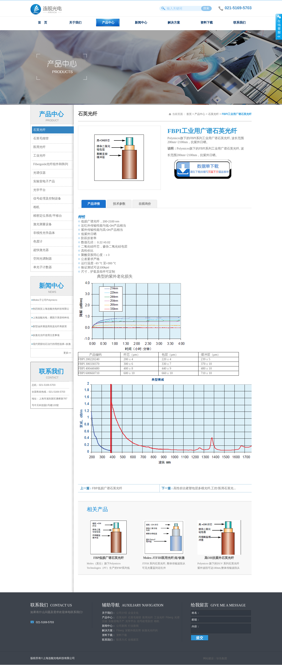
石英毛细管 (41, 138)
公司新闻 (121, 625)
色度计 (38, 241)
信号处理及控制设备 (47, 198)
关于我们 (75, 22)
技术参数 (119, 203)
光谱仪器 (39, 172)
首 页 (42, 22)
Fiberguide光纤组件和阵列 (50, 164)
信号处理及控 (145, 621)
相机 (36, 207)
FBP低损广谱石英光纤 (107, 488)
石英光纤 (39, 129)
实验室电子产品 (44, 181)
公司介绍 (121, 612)
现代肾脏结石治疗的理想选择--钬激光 (52, 345)
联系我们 (239, 22)
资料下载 (206, 22)
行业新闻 (133, 625)
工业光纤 (39, 155)
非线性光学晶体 (44, 233)
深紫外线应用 (133, 630)
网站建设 (208, 658)
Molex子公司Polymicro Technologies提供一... (45, 301)
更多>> (67, 352)
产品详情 (93, 203)
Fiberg (169, 617)
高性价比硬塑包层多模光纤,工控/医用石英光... (204, 488)
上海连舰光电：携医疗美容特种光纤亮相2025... (51, 319)
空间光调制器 (42, 258)
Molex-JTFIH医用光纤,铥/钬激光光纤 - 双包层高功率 (164, 558)
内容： (196, 626)
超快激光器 (41, 250)
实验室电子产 (116, 621)
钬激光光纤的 (150, 630)
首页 (189, 114)
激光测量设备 (42, 224)
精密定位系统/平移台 (47, 215)
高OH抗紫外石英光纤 (219, 558)
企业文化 (133, 612)
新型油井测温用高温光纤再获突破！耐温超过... (50, 328)
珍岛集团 (221, 658)
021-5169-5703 (47, 385)
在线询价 (145, 203)
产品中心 (108, 22)
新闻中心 (141, 22)
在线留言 (133, 639)
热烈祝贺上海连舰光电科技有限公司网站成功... (51, 310)
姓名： (196, 612)
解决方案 (174, 22)
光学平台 (39, 190)
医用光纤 (39, 147)
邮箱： (196, 619)
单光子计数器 (42, 267)
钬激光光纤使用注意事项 (46, 335)
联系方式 (121, 639)
